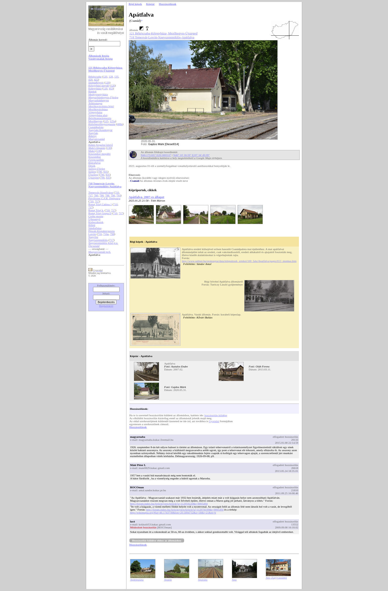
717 (90, 195)
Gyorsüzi (214, 421)
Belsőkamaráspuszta (99, 118)
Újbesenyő (94, 219)
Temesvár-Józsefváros (100, 192)
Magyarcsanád (96, 138)
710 (117, 192)
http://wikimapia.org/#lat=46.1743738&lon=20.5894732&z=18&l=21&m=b (173, 512)
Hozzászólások (138, 427)
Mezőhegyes (95, 121)
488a (119, 124)
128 (111, 76)
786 (101, 195)
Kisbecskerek (95, 222)
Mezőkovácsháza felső (101, 106)
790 (100, 171)
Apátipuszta (137, 579)
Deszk (91, 165)
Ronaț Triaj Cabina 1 (100, 204)
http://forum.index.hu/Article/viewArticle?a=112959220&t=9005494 (169, 503)
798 (112, 233)
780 (96, 195)
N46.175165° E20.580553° (156, 155)
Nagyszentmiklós (98, 239)
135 (116, 76)
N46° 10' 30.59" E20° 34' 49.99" (191, 155)
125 (106, 121)
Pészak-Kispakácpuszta (101, 231)
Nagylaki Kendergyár (100, 129)
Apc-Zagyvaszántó (276, 577)
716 (99, 233)
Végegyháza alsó (97, 115)
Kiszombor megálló (99, 153)
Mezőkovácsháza (98, 109)
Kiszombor (94, 156)
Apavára (202, 579)
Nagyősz (93, 236)
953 (111, 88)
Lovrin (92, 233)
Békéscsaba (94, 76)
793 (118, 195)
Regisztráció (106, 305)
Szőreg (92, 171)
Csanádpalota (95, 127)
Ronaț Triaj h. (96, 210)
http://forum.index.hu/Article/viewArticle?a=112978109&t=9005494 (184, 509)
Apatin (168, 579)
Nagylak (93, 132)
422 (96, 79)
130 (109, 147)
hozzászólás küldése (215, 415)
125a (112, 121)
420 (90, 79)
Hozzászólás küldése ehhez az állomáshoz (156, 540)
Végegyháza (95, 112)
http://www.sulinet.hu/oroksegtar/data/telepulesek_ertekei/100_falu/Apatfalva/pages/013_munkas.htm (239, 260)
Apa (234, 579)
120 (105, 76)
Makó (91, 150)
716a (106, 233)
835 (105, 171)
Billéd (91, 225)
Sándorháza (94, 228)
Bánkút (92, 91)
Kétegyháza (94, 88)
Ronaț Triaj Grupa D (99, 213)
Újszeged (93, 177)
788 (107, 195)
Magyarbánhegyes (98, 100)
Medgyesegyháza (98, 94)
